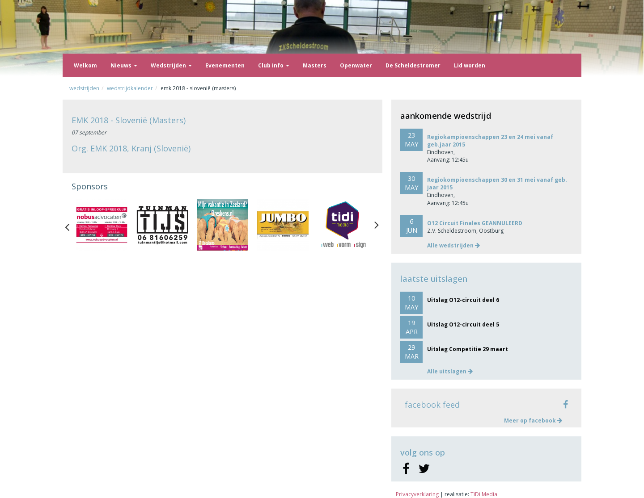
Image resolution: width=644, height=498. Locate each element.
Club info (273, 65)
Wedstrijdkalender (130, 88)
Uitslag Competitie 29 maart (467, 349)
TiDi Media (483, 494)
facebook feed (432, 404)
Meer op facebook (533, 420)
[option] (101, 225)
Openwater (356, 65)
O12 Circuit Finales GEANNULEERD (474, 223)
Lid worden (469, 65)
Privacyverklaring (417, 494)
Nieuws (123, 65)
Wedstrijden (171, 65)
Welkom (85, 65)
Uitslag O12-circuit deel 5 (463, 324)
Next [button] (376, 225)
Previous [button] (71, 225)
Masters (314, 65)
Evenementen (225, 65)
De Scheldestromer (413, 65)
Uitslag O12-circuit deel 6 (463, 300)
